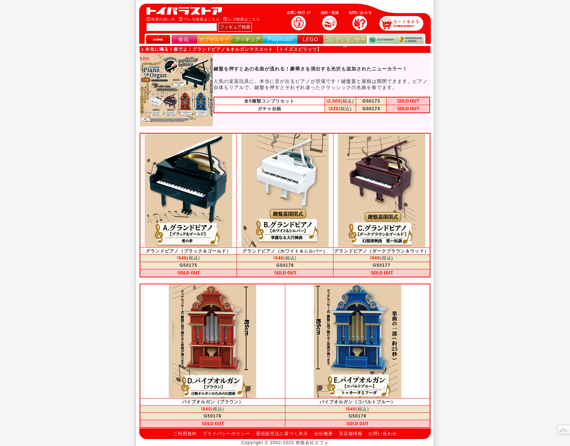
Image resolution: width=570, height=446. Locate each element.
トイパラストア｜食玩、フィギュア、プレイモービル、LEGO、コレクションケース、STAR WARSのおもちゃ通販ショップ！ (187, 11)
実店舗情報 (351, 433)
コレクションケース (345, 42)
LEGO (311, 39)
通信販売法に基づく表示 (282, 433)
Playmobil (280, 39)
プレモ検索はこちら (202, 19)
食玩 (183, 39)
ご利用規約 (185, 433)
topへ (563, 430)
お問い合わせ (382, 433)
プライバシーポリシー (226, 433)
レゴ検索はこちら (244, 19)
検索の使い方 (163, 19)
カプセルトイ (214, 39)
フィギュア (247, 39)
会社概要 (323, 433)
